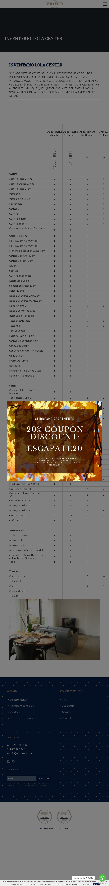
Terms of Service (33, 786)
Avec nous (68, 706)
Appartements (18, 700)
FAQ (64, 700)
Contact (66, 718)
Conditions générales (22, 706)
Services (66, 712)
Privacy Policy (14, 786)
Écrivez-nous (16, 748)
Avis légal (15, 712)
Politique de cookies (21, 718)
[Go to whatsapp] (102, 877)
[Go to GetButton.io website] (102, 883)
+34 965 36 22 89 (17, 745)
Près (96, 884)
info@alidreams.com (20, 753)
